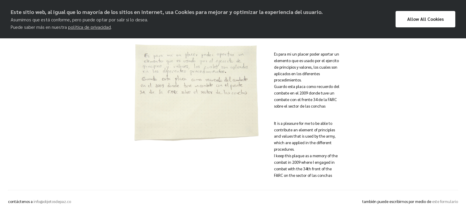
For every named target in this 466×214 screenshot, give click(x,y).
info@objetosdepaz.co (52, 201)
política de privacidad (89, 27)
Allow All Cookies (425, 19)
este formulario (445, 201)
